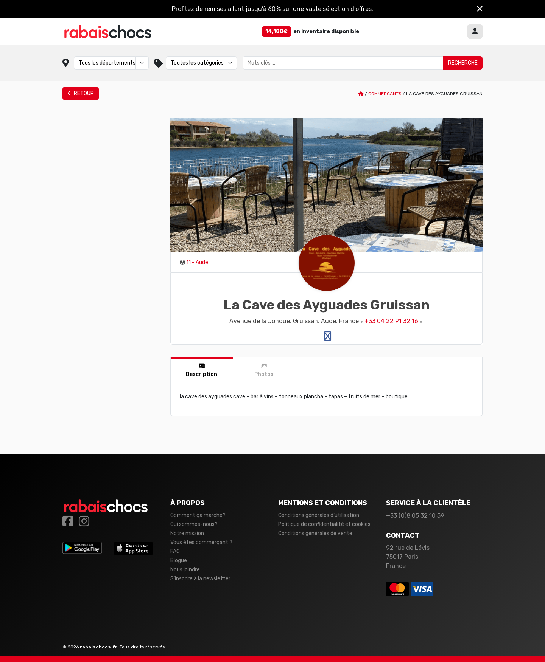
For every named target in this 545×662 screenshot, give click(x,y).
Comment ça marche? (198, 515)
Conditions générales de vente (315, 533)
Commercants (385, 93)
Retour (80, 93)
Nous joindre (185, 569)
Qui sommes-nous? (194, 524)
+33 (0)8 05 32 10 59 (415, 515)
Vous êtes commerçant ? (201, 542)
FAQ (175, 551)
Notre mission (187, 533)
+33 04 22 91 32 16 (391, 321)
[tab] (202, 370)
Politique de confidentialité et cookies (324, 524)
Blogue (178, 560)
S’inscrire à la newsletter (200, 578)
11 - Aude (197, 262)
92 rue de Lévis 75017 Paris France (408, 556)
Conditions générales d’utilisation (318, 515)
